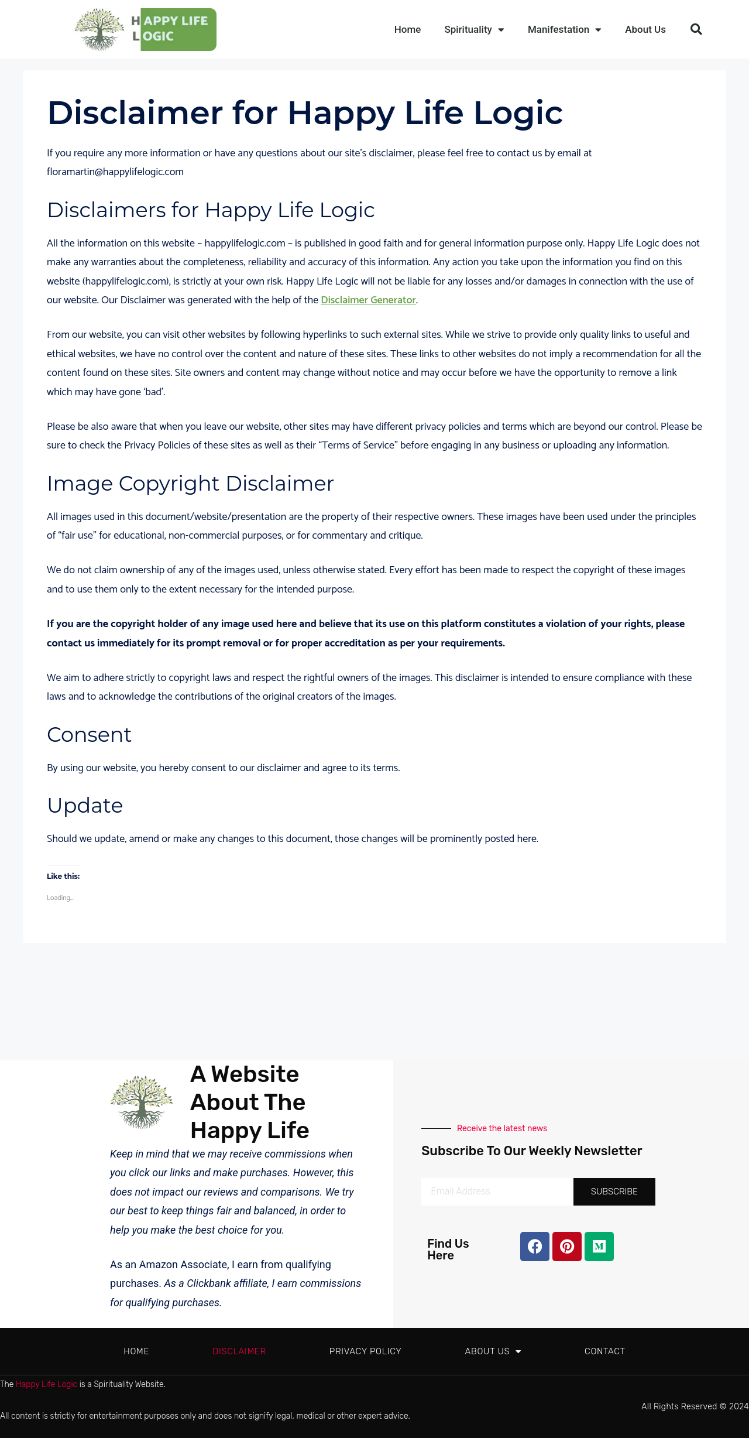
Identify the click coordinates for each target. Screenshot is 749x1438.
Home (407, 29)
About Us (645, 29)
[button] (696, 29)
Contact (605, 1351)
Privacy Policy (365, 1351)
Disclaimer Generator (368, 300)
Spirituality (474, 29)
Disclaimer (239, 1351)
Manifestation (565, 29)
